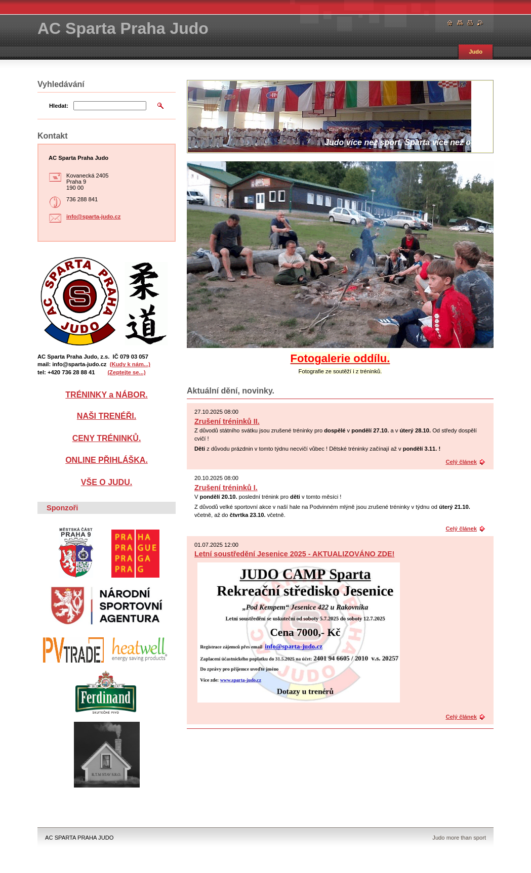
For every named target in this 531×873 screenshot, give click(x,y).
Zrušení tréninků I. (226, 488)
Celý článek (461, 462)
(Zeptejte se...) (126, 372)
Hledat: (58, 106)
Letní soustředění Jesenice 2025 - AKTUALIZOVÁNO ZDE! (294, 554)
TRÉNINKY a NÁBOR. (106, 394)
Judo (475, 52)
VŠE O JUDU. (106, 482)
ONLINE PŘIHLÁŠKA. (106, 460)
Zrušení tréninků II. (227, 421)
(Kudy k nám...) (130, 364)
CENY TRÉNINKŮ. (106, 438)
